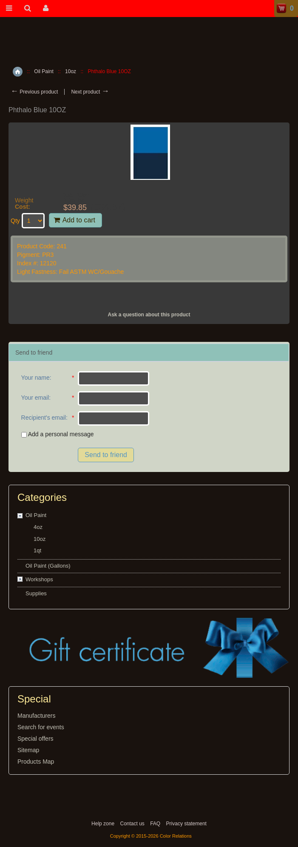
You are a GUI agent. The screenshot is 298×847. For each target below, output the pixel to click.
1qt (37, 550)
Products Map (35, 761)
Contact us (132, 824)
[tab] (149, 353)
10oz (70, 71)
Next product (90, 92)
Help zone (102, 824)
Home (18, 72)
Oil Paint (43, 71)
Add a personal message (57, 434)
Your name (35, 377)
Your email (35, 397)
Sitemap (28, 750)
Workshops (39, 579)
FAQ (155, 824)
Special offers (35, 738)
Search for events (40, 727)
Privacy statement (186, 824)
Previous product (34, 92)
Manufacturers (36, 715)
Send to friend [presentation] (33, 352)
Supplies (36, 593)
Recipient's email (43, 417)
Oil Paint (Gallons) (48, 566)
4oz (38, 527)
